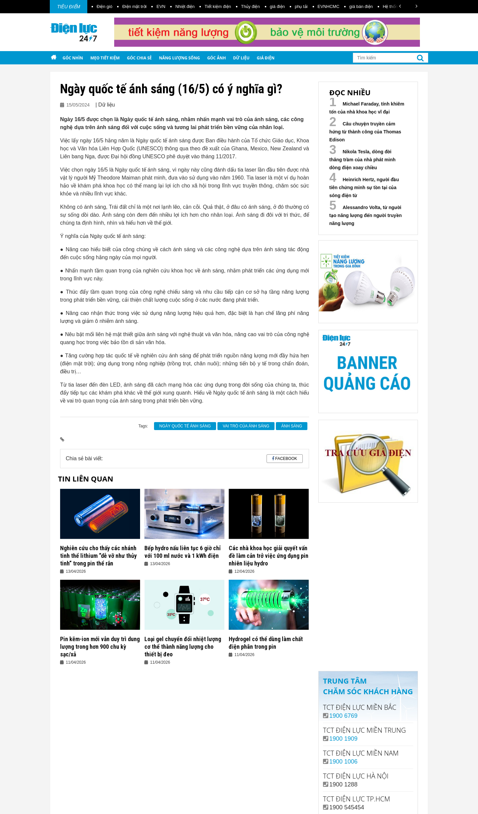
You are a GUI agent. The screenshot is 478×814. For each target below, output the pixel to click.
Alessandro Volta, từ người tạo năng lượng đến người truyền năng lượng (365, 215)
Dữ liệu (241, 58)
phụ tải (301, 6)
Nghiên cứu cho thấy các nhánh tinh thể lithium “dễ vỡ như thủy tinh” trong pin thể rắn (98, 556)
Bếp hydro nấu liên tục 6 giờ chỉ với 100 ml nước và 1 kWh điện (182, 552)
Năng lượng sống (179, 58)
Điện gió (104, 6)
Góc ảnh (216, 58)
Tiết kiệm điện (217, 6)
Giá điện (266, 58)
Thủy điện (250, 6)
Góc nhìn (72, 58)
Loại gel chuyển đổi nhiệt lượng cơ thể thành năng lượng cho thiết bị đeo (182, 646)
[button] (400, 6)
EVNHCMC (329, 6)
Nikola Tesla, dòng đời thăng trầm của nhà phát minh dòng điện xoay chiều (362, 159)
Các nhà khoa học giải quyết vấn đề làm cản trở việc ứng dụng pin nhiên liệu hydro (268, 556)
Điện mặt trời (134, 6)
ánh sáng (291, 426)
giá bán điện (361, 6)
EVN (160, 6)
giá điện (277, 6)
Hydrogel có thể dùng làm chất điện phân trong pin (266, 642)
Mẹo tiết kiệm (105, 58)
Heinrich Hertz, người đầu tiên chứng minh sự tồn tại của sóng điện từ (364, 187)
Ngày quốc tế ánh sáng (185, 426)
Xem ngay (368, 638)
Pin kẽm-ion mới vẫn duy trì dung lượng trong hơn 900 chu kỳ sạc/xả (100, 646)
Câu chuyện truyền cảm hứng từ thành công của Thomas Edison (365, 131)
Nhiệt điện (185, 6)
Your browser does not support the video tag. (368, 550)
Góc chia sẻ (139, 58)
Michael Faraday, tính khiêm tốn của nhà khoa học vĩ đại (366, 107)
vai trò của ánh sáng (246, 426)
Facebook (286, 458)
